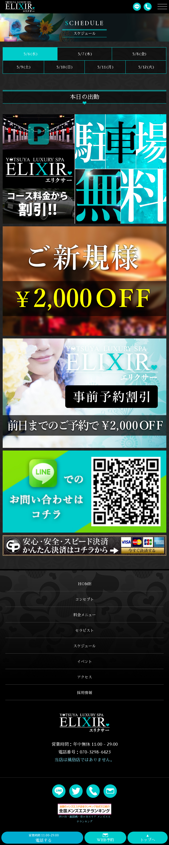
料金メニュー (84, 615)
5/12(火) (146, 67)
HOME (84, 584)
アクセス (84, 677)
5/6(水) (30, 54)
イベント (84, 661)
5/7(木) (85, 54)
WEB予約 (105, 837)
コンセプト (84, 599)
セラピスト (84, 630)
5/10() (64, 67)
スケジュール (84, 646)
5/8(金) (139, 54)
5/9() (23, 67)
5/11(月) (105, 67)
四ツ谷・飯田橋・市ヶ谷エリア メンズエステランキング (84, 813)
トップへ (148, 837)
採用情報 (84, 693)
